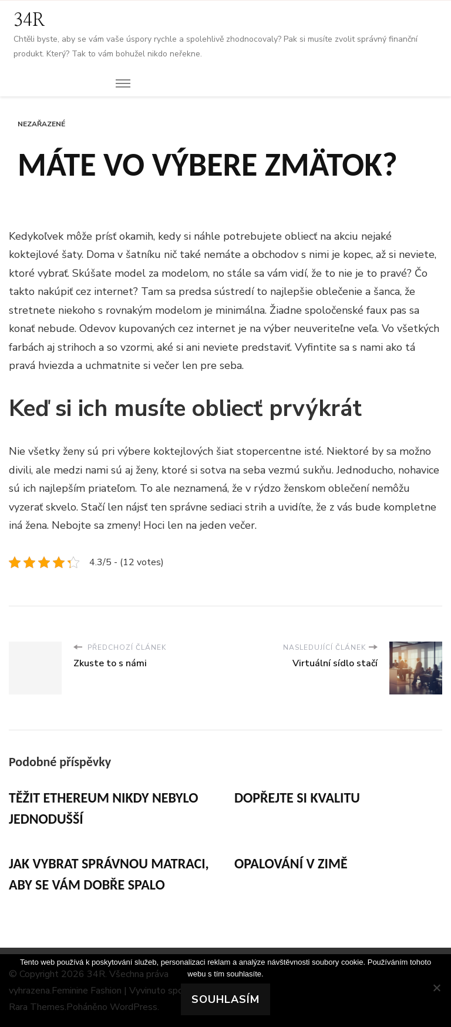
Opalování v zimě (291, 863)
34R (29, 20)
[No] (436, 988)
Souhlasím (225, 999)
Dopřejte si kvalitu (297, 797)
